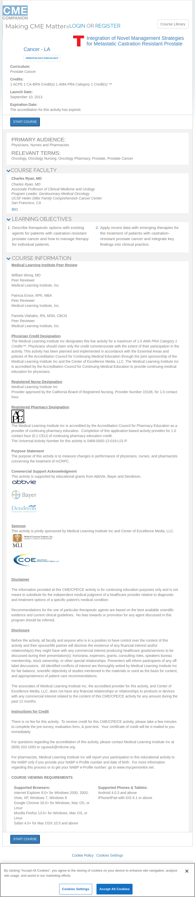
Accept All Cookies (114, 889)
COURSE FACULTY (31, 170)
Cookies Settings (109, 855)
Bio (15, 209)
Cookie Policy (83, 855)
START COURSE (25, 122)
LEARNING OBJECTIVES (39, 219)
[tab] (97, 170)
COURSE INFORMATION (38, 258)
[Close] (186, 871)
